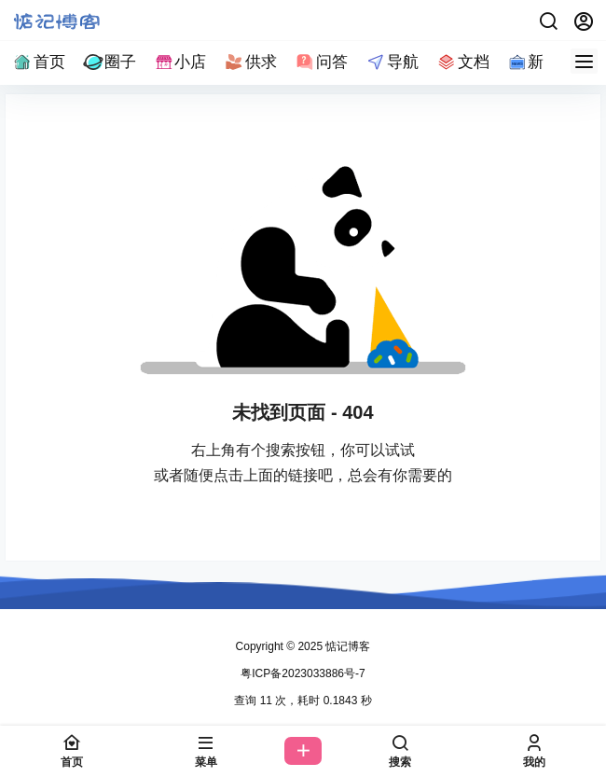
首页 (38, 62)
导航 (392, 62)
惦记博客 (346, 646)
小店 (180, 62)
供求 (250, 62)
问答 (321, 62)
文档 (462, 62)
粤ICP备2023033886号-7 (303, 673)
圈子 (109, 62)
